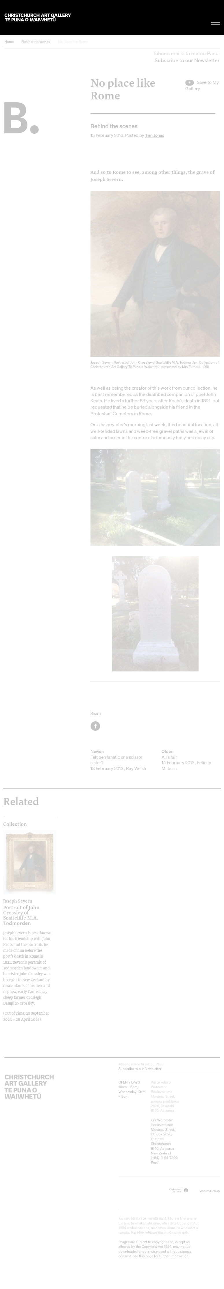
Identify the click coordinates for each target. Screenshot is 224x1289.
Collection (15, 824)
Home (9, 41)
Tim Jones (154, 135)
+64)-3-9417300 (164, 1157)
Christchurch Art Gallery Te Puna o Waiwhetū (37, 17)
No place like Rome (73, 41)
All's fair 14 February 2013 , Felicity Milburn (191, 760)
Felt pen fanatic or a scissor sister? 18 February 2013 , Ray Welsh (119, 760)
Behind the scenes (36, 41)
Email (155, 1162)
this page (146, 1256)
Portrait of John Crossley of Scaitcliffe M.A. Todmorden (23, 912)
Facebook (95, 726)
